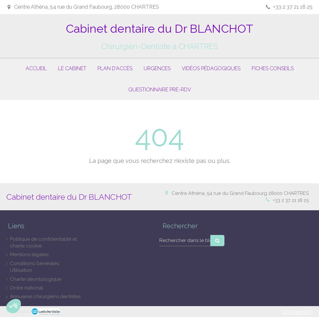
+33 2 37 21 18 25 (291, 200)
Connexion (297, 311)
